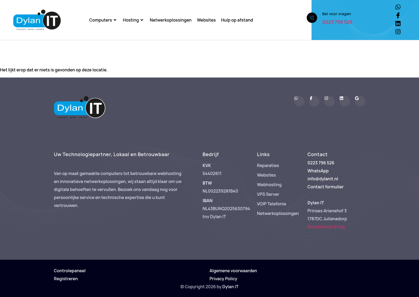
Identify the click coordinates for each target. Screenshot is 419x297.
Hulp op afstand (237, 20)
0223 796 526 (337, 22)
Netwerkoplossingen (171, 20)
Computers (103, 20)
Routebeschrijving (326, 227)
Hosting (133, 20)
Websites (206, 20)
